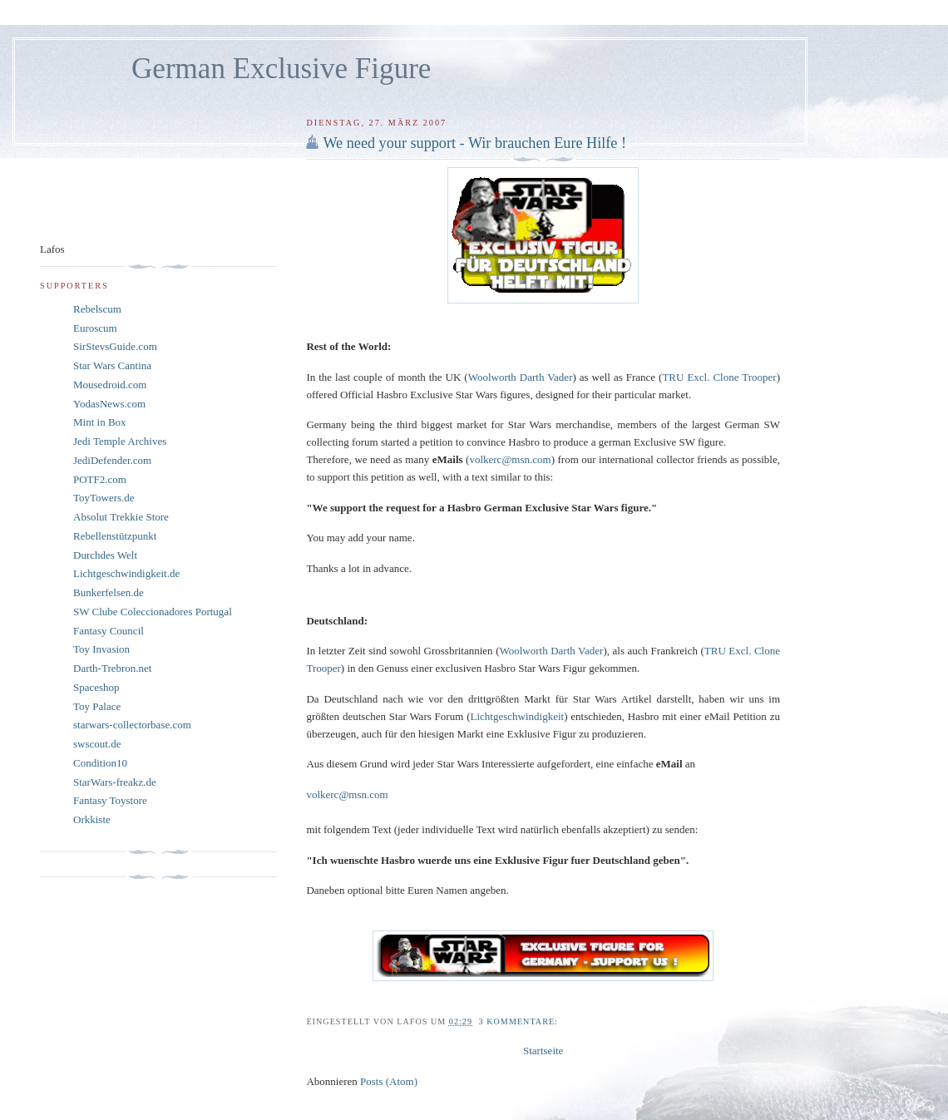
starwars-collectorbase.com (132, 724)
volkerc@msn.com (347, 794)
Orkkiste (92, 819)
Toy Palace (97, 706)
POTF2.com (99, 479)
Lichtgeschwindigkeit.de (126, 573)
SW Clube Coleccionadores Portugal (152, 611)
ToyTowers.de (104, 497)
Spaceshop (96, 687)
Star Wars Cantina (112, 365)
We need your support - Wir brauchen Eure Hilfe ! (474, 143)
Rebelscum (97, 309)
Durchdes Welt (105, 555)
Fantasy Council (108, 630)
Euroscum (95, 328)
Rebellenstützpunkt (114, 536)
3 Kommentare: (520, 1021)
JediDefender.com (112, 460)
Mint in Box (99, 422)
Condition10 (100, 763)
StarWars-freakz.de (114, 782)
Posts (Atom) (388, 1081)
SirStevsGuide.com (115, 346)
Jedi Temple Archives (119, 441)
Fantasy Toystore (110, 800)
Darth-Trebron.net (112, 668)
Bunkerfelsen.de (108, 592)
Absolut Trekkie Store (121, 517)
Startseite (543, 1050)
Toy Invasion (101, 649)
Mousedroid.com (109, 384)
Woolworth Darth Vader (551, 650)
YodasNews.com (109, 403)
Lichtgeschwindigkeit (517, 716)
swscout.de (97, 744)
